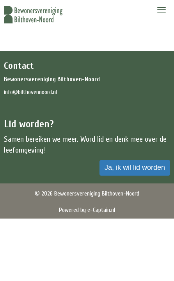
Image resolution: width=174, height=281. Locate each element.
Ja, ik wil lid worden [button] (135, 167)
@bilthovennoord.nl (30, 92)
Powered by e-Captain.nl (87, 209)
